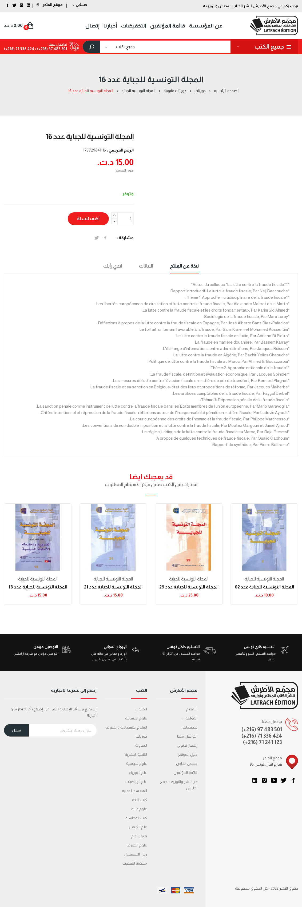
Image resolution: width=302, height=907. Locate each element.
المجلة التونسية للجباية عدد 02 (264, 587)
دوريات (141, 736)
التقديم (191, 709)
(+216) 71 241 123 (262, 742)
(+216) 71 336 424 (261, 736)
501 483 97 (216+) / (50, 49)
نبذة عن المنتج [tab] (184, 266)
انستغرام (264, 780)
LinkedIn (255, 780)
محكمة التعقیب (134, 863)
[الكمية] (126, 218)
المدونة (141, 745)
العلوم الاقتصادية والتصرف (126, 727)
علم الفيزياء (138, 772)
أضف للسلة (88, 218)
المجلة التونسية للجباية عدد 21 (113, 587)
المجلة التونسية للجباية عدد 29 (188, 587)
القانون (141, 709)
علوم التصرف (137, 845)
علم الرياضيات (136, 781)
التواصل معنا (187, 736)
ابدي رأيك (112, 266)
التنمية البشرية (136, 754)
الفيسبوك (293, 780)
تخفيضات (190, 727)
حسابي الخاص (186, 763)
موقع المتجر (50, 4)
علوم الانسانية (136, 718)
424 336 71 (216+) (19, 49)
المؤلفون (189, 718)
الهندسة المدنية (134, 791)
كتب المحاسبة (136, 818)
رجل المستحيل (135, 854)
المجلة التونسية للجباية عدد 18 (38, 587)
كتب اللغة (139, 800)
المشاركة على (105, 238)
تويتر (283, 780)
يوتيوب (274, 780)
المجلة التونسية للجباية (37, 579)
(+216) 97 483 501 (261, 729)
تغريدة (97, 238)
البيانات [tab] (146, 266)
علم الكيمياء (138, 827)
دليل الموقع (187, 754)
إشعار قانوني (187, 745)
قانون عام (139, 836)
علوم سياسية (136, 763)
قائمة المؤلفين (185, 772)
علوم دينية (139, 809)
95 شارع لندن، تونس (266, 764)
